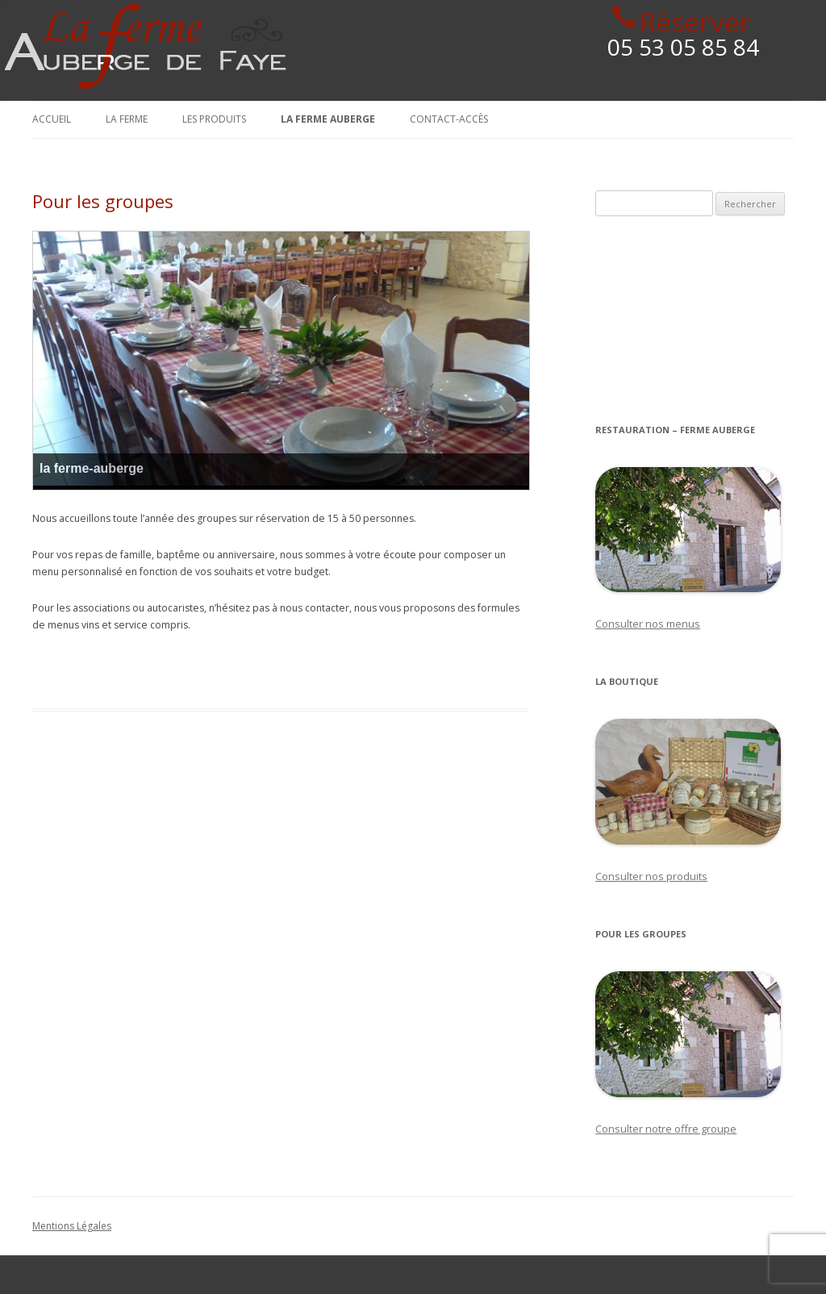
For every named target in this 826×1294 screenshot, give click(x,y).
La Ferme (127, 119)
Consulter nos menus (647, 623)
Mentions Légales (71, 1226)
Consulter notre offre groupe (665, 1128)
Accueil (51, 119)
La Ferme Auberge (328, 119)
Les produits (214, 119)
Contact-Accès (449, 119)
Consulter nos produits (651, 876)
